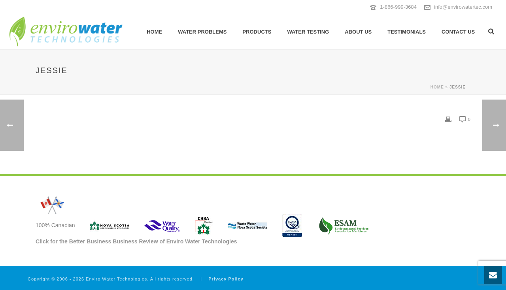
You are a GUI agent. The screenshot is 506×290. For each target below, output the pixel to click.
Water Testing (308, 32)
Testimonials (406, 32)
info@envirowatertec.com (463, 7)
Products (256, 32)
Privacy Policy (226, 279)
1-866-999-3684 (398, 7)
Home (154, 32)
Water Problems (202, 32)
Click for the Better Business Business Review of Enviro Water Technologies (136, 241)
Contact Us (458, 32)
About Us (358, 32)
